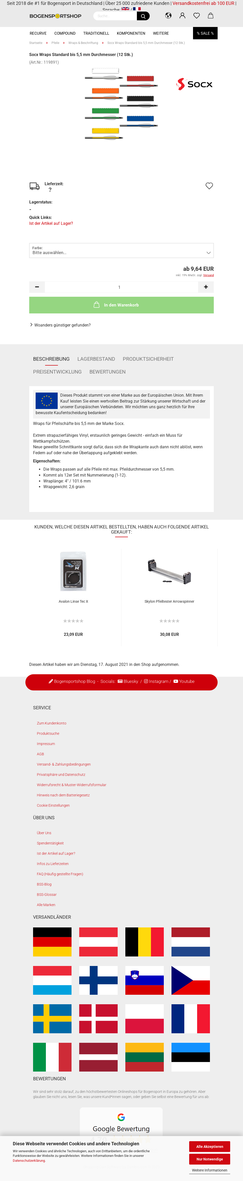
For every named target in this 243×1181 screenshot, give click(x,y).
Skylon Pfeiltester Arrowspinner (169, 601)
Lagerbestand (96, 359)
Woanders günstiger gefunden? (62, 325)
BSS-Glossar (47, 894)
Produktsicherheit (148, 359)
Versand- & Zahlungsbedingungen (64, 764)
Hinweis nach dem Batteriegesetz (63, 795)
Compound (65, 33)
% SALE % (205, 33)
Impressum (46, 744)
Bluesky (131, 681)
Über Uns (44, 833)
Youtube (187, 681)
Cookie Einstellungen (53, 805)
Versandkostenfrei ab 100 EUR (203, 3)
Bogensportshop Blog (74, 681)
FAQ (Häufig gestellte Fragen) (60, 874)
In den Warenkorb (116, 304)
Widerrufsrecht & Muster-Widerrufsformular (71, 785)
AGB (40, 754)
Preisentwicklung (57, 372)
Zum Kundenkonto (51, 723)
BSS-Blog (44, 884)
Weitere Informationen (209, 1170)
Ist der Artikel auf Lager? (51, 223)
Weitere (161, 33)
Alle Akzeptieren (209, 1147)
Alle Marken (46, 905)
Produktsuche (48, 733)
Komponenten (131, 33)
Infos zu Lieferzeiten (53, 864)
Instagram (158, 681)
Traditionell (96, 33)
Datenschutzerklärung (29, 1161)
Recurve (38, 33)
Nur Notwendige (210, 1159)
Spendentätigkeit (50, 843)
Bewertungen (107, 372)
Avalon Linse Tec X (73, 601)
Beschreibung (51, 359)
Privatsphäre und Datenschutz (61, 775)
